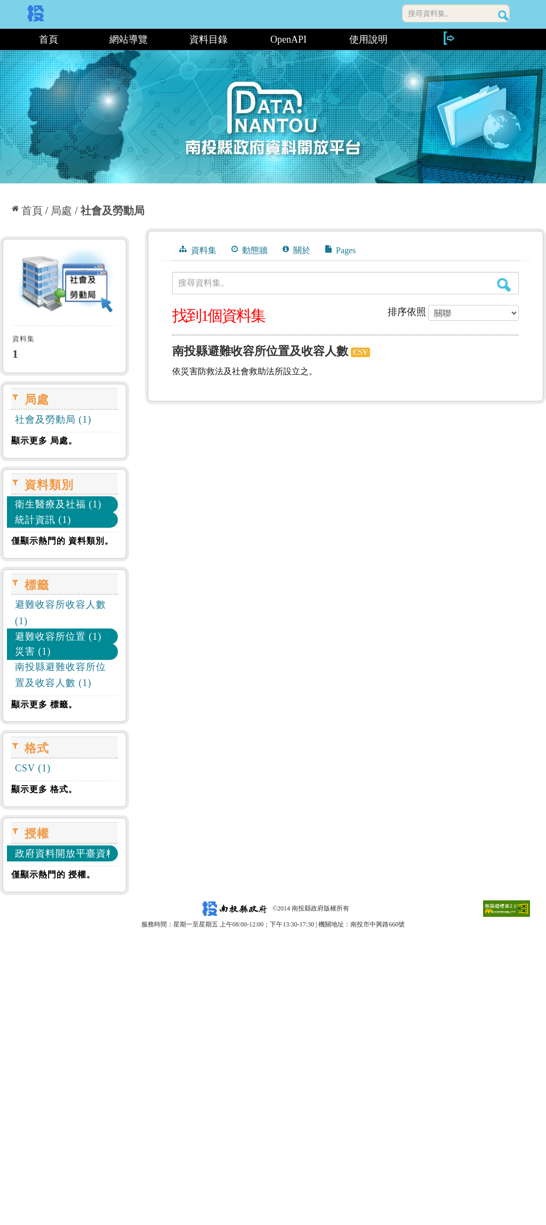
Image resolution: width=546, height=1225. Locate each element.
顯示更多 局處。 (44, 440)
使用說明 (368, 39)
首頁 (48, 39)
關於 (296, 250)
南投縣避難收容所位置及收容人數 (260, 351)
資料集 (197, 250)
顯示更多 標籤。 (44, 704)
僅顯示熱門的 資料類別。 (62, 540)
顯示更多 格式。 (44, 789)
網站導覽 (128, 39)
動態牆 (249, 250)
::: (4, 39)
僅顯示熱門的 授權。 (53, 874)
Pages (340, 250)
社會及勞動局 (112, 210)
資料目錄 (208, 39)
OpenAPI (288, 39)
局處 (61, 210)
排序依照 (407, 312)
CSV (360, 352)
